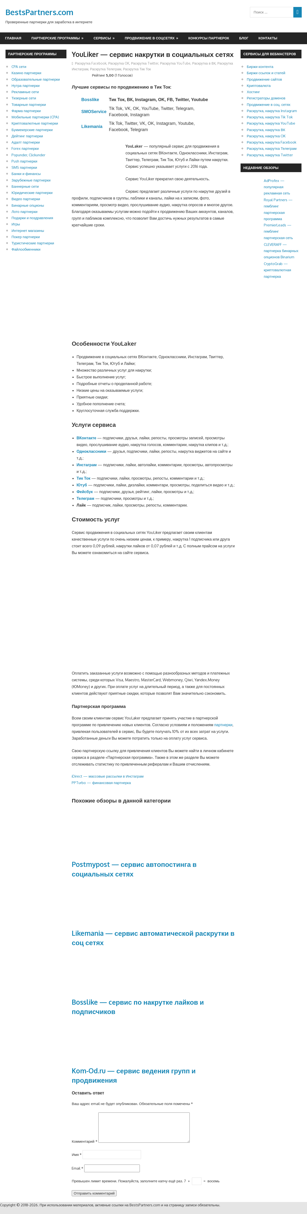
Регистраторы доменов (266, 98)
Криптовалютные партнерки (35, 123)
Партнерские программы (55, 38)
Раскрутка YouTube (175, 63)
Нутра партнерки (26, 85)
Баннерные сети (25, 186)
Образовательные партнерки (36, 79)
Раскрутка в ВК (204, 63)
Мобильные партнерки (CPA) (35, 117)
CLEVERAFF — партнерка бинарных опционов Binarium (281, 251)
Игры (16, 224)
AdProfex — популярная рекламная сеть (277, 187)
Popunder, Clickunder (28, 155)
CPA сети (19, 66)
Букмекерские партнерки (32, 129)
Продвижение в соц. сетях (268, 104)
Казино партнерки (26, 73)
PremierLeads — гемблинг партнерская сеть (278, 231)
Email (77, 1174)
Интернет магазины (28, 230)
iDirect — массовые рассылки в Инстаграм (107, 776)
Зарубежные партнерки (31, 180)
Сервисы (102, 38)
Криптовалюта (259, 85)
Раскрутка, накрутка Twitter (270, 155)
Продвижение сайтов (264, 79)
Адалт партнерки (26, 142)
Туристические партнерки (33, 243)
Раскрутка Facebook (90, 63)
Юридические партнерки (32, 192)
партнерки (223, 724)
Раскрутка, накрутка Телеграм (271, 148)
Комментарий (84, 1147)
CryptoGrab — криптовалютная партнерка (277, 270)
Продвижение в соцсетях (150, 38)
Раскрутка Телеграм (105, 69)
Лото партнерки (24, 211)
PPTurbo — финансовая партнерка (101, 782)
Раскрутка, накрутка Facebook (271, 142)
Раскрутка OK (118, 63)
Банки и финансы (26, 173)
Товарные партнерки (29, 104)
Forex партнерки (25, 148)
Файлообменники (26, 249)
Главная (13, 38)
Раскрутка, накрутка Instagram (272, 111)
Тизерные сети (24, 98)
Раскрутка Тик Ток (137, 69)
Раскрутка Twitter (144, 63)
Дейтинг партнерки (27, 136)
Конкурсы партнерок (208, 38)
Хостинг (253, 92)
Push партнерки (24, 161)
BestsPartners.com (39, 12)
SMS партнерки (24, 167)
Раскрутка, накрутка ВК (266, 129)
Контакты (268, 38)
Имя (77, 1160)
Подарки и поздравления (32, 218)
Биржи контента (260, 66)
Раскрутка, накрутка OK (266, 136)
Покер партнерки (26, 237)
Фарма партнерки (26, 111)
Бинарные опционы (28, 205)
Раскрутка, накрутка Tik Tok (270, 117)
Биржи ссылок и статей (266, 73)
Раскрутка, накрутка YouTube (271, 123)
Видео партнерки (26, 199)
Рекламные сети (25, 92)
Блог (243, 38)
